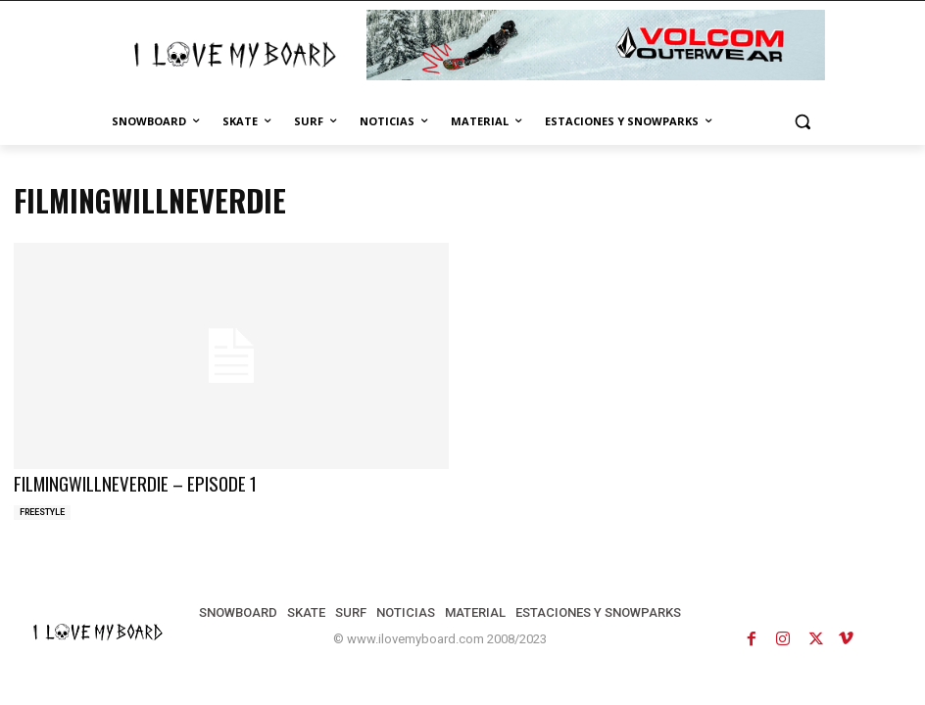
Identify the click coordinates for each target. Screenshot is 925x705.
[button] (802, 122)
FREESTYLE (42, 509)
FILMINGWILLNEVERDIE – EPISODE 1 (123, 482)
